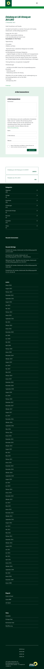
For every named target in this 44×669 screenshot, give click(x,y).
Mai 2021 (8, 320)
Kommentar (11, 99)
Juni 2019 (8, 363)
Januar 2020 (9, 350)
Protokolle (8, 219)
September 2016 (10, 423)
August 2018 (9, 390)
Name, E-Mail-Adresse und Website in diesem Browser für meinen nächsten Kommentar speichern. (22, 144)
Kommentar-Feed (10, 620)
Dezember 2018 (9, 380)
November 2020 (10, 330)
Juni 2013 (8, 500)
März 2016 (8, 427)
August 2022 (9, 300)
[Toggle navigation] (36, 10)
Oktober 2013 (9, 497)
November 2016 (10, 417)
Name (9, 128)
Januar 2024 (9, 283)
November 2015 (10, 440)
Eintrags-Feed (9, 617)
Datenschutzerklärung (13, 126)
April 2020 (8, 343)
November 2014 (10, 467)
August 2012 (9, 521)
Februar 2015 (9, 457)
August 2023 (9, 286)
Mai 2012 (8, 527)
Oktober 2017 (9, 407)
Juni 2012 (8, 524)
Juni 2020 (8, 336)
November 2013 (10, 494)
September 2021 (10, 316)
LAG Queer (8, 601)
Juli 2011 (8, 547)
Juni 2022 (8, 303)
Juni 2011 (8, 551)
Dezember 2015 (9, 437)
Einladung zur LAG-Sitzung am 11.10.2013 (22, 168)
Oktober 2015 (9, 444)
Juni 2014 (8, 484)
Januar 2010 (9, 574)
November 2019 (10, 353)
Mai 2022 (8, 306)
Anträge (7, 193)
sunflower (15, 662)
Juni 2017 (8, 413)
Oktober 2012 (9, 514)
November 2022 (10, 293)
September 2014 (10, 474)
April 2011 (8, 557)
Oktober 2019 (9, 357)
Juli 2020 (8, 333)
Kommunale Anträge (11, 208)
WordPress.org (9, 624)
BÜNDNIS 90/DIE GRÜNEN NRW (16, 6)
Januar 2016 (9, 434)
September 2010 (10, 567)
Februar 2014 (9, 487)
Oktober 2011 (9, 541)
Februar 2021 (9, 323)
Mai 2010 (8, 571)
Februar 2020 (9, 347)
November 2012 (10, 510)
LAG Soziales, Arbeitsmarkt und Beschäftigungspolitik (19, 3)
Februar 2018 (9, 397)
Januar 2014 (9, 490)
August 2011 (9, 544)
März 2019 (8, 370)
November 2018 (10, 383)
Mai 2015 (8, 450)
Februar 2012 (9, 534)
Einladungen (8, 83)
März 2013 (8, 504)
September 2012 (10, 517)
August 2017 (9, 410)
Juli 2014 (8, 480)
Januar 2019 (9, 377)
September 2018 (10, 387)
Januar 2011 (9, 561)
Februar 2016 (9, 430)
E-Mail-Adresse (11, 133)
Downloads (8, 198)
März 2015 (8, 454)
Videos (7, 224)
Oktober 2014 (9, 470)
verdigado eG (8, 664)
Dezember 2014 (9, 464)
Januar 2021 (9, 326)
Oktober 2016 (9, 420)
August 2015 (9, 447)
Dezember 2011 (9, 537)
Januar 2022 (9, 313)
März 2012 (8, 531)
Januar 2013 (9, 507)
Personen (8, 213)
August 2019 (9, 360)
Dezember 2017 (9, 400)
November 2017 (10, 403)
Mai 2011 (8, 554)
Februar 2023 (9, 290)
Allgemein (8, 188)
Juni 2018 (8, 393)
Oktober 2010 (9, 564)
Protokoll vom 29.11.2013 (22, 176)
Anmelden (8, 614)
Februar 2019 (9, 373)
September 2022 (10, 296)
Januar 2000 (9, 581)
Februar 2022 (9, 310)
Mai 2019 (8, 367)
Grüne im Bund (9, 594)
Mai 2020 (8, 340)
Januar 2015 (9, 460)
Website (9, 138)
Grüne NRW (8, 597)
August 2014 (9, 477)
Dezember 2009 (9, 577)
